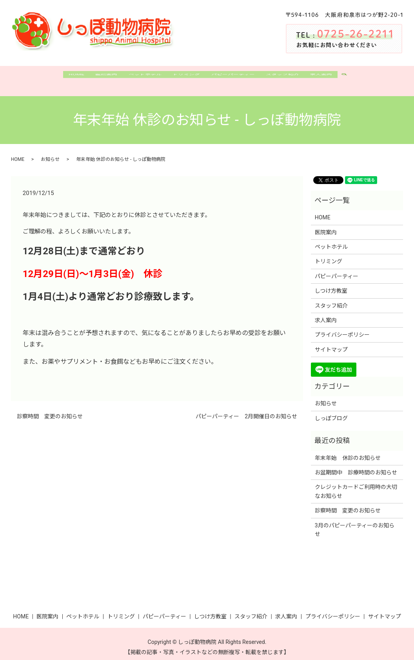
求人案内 (336, 78)
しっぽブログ (331, 411)
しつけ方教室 (331, 284)
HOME (61, 78)
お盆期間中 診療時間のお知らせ (356, 466)
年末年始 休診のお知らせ (348, 451)
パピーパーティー (237, 78)
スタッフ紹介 (293, 78)
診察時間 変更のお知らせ (50, 410)
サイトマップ (331, 343)
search (364, 78)
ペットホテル (139, 78)
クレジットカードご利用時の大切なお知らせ (356, 485)
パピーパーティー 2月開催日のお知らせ (246, 410)
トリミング (185, 78)
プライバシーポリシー (342, 328)
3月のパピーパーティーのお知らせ (354, 523)
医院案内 (96, 78)
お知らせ (50, 153)
